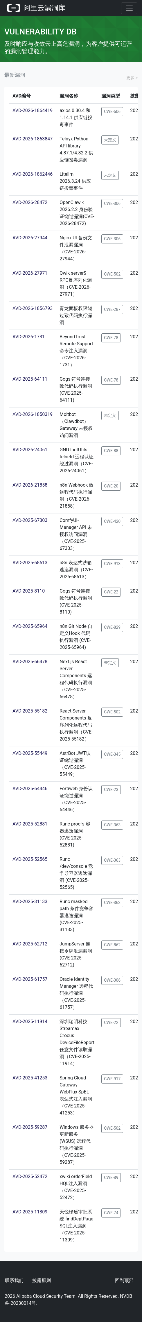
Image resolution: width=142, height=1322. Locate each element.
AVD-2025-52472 (29, 1176)
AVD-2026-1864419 (32, 110)
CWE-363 (112, 825)
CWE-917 (112, 1079)
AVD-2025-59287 (29, 1127)
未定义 (110, 139)
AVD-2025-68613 (29, 562)
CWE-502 (112, 274)
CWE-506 (112, 111)
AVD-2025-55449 (29, 753)
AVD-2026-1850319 (32, 414)
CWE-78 (111, 337)
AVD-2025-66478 (29, 661)
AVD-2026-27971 (29, 273)
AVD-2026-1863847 (32, 139)
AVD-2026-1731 (28, 336)
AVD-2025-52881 (29, 824)
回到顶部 (124, 1280)
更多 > (132, 77)
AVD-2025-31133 (29, 901)
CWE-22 (111, 592)
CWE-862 (112, 945)
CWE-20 (111, 486)
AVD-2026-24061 (29, 449)
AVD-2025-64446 (29, 788)
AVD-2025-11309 (29, 1212)
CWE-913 (112, 563)
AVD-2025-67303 (29, 520)
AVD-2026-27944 (29, 238)
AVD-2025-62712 (29, 944)
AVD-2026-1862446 (32, 174)
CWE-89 (111, 1177)
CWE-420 (112, 521)
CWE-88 (111, 450)
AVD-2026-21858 (29, 485)
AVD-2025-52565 (29, 859)
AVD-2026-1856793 (32, 308)
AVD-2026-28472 (29, 202)
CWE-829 (112, 627)
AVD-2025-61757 (29, 979)
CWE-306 (112, 203)
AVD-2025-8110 (28, 591)
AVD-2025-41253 (29, 1078)
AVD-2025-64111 (29, 379)
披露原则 (41, 1280)
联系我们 (14, 1280)
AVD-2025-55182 (29, 711)
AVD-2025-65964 (29, 626)
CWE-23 (111, 789)
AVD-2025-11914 (29, 1021)
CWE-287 (112, 309)
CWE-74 (111, 1212)
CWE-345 (112, 754)
